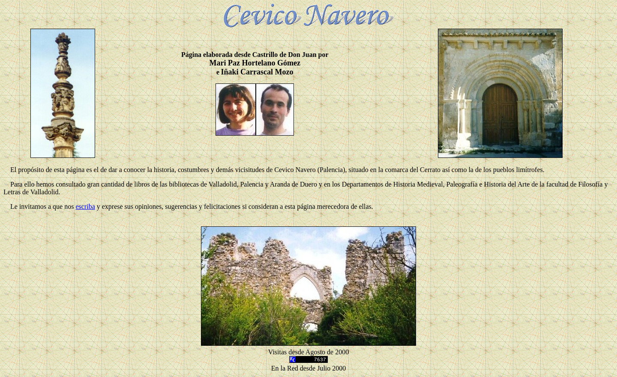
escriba (85, 206)
